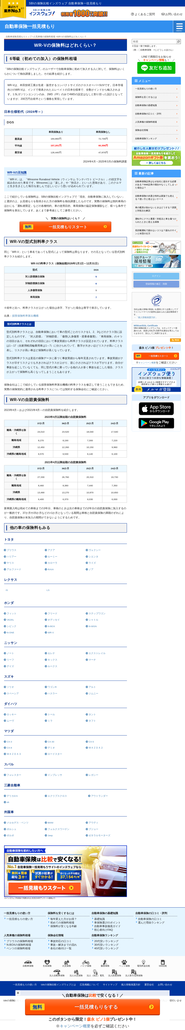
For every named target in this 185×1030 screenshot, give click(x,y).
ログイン (156, 276)
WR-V (50, 632)
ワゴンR (52, 687)
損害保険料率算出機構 (25, 315)
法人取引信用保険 (134, 973)
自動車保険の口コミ (150, 918)
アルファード (13, 569)
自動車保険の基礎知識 (146, 105)
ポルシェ (11, 829)
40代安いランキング (106, 948)
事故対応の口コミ (61, 941)
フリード (52, 613)
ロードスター (54, 754)
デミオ (51, 747)
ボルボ (10, 835)
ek (7, 802)
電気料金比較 (143, 963)
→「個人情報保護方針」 (146, 317)
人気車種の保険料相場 (146, 122)
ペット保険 (124, 963)
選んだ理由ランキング (151, 922)
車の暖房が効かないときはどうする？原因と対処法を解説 (155, 209)
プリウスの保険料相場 (20, 941)
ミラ (50, 720)
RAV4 (50, 569)
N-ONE (10, 632)
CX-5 (91, 741)
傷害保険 (105, 963)
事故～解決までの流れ (63, 944)
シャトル (93, 619)
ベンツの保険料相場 (18, 948)
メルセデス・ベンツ (17, 822)
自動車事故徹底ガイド (107, 926)
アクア (51, 550)
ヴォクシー (94, 550)
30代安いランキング (106, 944)
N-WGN (92, 626)
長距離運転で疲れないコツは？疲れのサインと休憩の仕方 (155, 232)
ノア (91, 569)
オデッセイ (53, 619)
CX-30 (50, 741)
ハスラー (52, 693)
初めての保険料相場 (62, 922)
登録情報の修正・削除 (156, 284)
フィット (11, 613)
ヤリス (10, 563)
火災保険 (66, 963)
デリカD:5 (12, 796)
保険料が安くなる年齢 (63, 926)
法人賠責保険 (114, 973)
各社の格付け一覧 (61, 948)
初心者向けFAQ (103, 929)
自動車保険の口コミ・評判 (148, 114)
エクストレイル (97, 653)
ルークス (52, 666)
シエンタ (93, 556)
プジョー (93, 829)
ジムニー (93, 693)
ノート (10, 653)
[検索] (178, 41)
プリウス (11, 550)
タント (92, 714)
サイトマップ (110, 984)
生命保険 (47, 963)
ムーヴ (10, 720)
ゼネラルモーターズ (99, 835)
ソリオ (10, 687)
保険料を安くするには (146, 97)
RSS (177, 340)
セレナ (51, 653)
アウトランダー (98, 796)
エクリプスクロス (57, 796)
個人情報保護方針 (130, 984)
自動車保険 (28, 963)
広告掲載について (89, 984)
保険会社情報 (141, 130)
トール (51, 714)
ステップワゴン (97, 613)
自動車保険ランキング (146, 138)
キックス (52, 659)
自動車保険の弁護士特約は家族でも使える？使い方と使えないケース (154, 197)
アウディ (93, 822)
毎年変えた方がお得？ (63, 918)
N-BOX (51, 626)
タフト (92, 720)
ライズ (92, 563)
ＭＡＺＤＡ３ (13, 754)
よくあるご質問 (142, 14)
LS (48, 590)
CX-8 (9, 747)
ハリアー (11, 556)
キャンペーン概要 (147, 362)
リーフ (10, 659)
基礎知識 (99, 918)
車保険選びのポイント (107, 922)
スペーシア (12, 693)
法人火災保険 (76, 973)
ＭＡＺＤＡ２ (95, 747)
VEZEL (10, 619)
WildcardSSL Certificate (146, 325)
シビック (11, 626)
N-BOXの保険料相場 (19, 944)
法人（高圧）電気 (95, 973)
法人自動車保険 (57, 973)
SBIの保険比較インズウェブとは (58, 984)
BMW (50, 822)
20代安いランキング (106, 941)
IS (7, 590)
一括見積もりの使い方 (146, 88)
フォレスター (13, 775)
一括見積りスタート (158, 356)
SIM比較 (163, 963)
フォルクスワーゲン (58, 829)
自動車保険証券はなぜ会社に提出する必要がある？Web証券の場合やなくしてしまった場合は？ (155, 184)
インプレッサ (54, 775)
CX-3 (9, 741)
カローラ (52, 563)
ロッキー (11, 714)
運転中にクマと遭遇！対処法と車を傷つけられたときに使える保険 (155, 220)
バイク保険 (85, 963)
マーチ (92, 659)
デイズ (10, 666)
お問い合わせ (172, 14)
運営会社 (149, 984)
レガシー (93, 775)
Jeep (50, 835)
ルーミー (52, 556)
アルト (92, 687)
